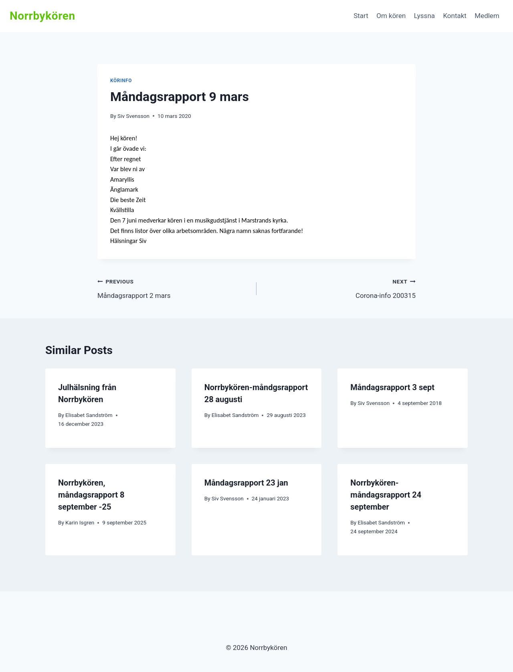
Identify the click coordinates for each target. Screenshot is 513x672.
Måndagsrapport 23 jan (246, 483)
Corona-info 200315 (339, 288)
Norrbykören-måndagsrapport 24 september (385, 495)
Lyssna (424, 16)
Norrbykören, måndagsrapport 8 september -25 (91, 495)
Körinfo (121, 80)
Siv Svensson (133, 116)
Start (360, 16)
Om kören (391, 16)
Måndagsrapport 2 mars (173, 288)
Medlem (487, 16)
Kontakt (455, 16)
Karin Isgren (79, 522)
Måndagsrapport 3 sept (392, 387)
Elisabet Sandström (89, 415)
